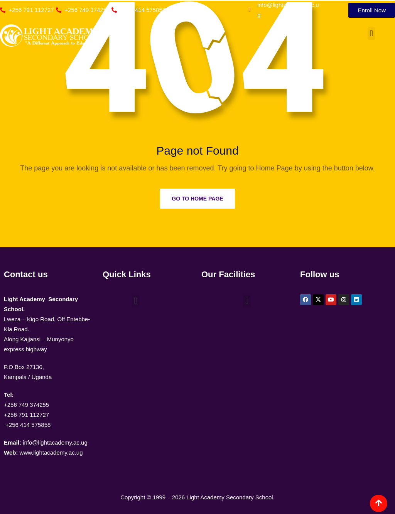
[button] (371, 33)
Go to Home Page (197, 198)
